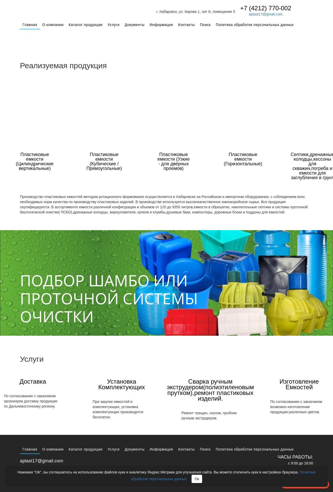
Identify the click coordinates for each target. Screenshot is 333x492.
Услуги (114, 25)
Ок (197, 479)
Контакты (186, 25)
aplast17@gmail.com (266, 14)
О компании (53, 25)
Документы (135, 25)
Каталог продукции (86, 25)
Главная (30, 25)
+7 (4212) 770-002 (265, 8)
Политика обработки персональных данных (255, 25)
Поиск (205, 25)
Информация (161, 25)
